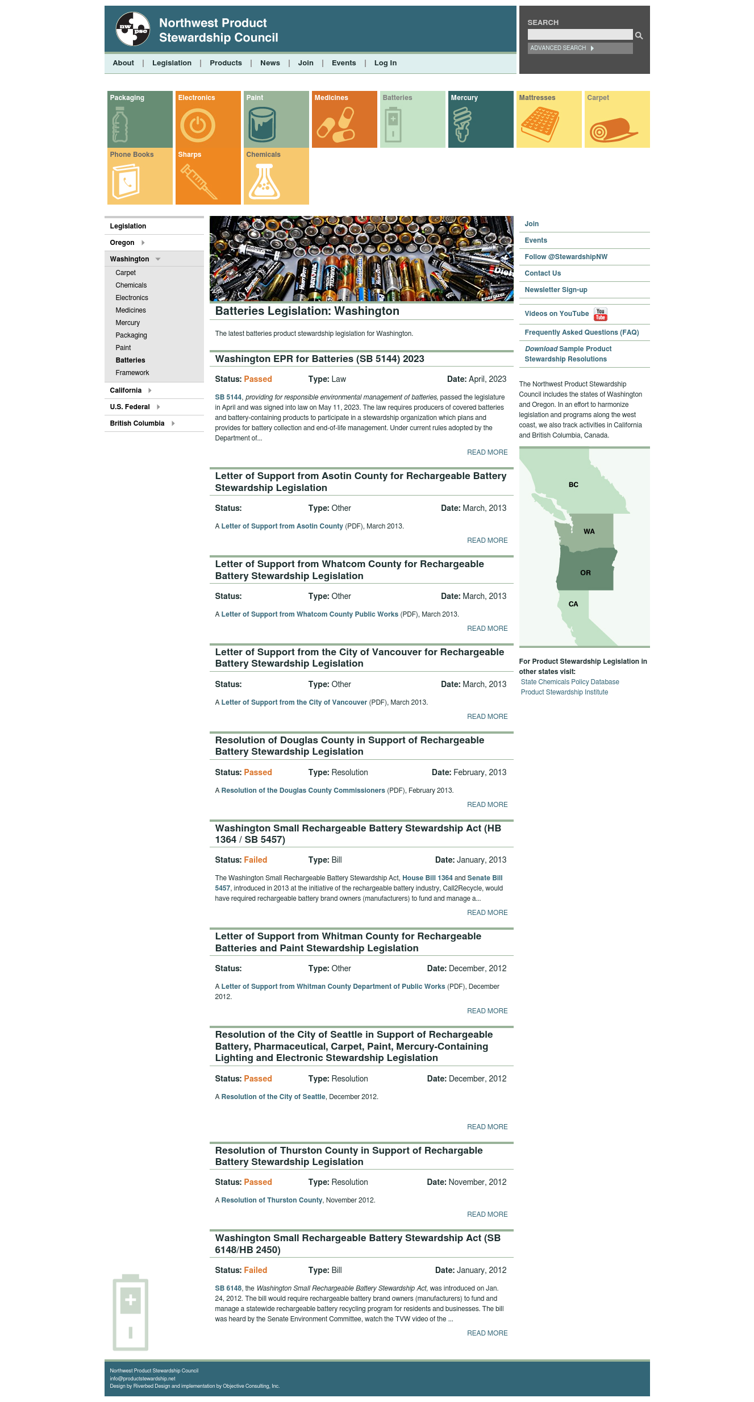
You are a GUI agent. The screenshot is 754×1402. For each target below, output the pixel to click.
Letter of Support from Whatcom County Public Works (310, 614)
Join (306, 63)
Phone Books (132, 154)
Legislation (171, 63)
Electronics (196, 97)
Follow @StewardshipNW (566, 256)
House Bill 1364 (427, 878)
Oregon (122, 242)
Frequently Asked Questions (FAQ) (582, 332)
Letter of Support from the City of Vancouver (295, 702)
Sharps (190, 154)
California (126, 390)
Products (226, 63)
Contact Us (543, 273)
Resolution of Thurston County (272, 1200)
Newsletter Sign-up (556, 289)
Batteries (398, 97)
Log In (385, 63)
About (123, 63)
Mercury (464, 97)
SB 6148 (228, 1288)
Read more (487, 452)
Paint (255, 97)
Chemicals (264, 154)
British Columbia (137, 423)
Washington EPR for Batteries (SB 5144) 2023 (319, 359)
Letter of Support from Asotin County (282, 526)
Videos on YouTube (566, 313)
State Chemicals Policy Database (570, 682)
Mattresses (537, 97)
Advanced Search (558, 48)
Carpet (599, 97)
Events (344, 63)
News (270, 63)
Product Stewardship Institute (564, 692)
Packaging (127, 97)
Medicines (331, 97)
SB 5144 (228, 397)
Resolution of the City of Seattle (274, 1096)
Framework (132, 372)
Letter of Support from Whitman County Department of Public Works (333, 986)
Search (543, 23)
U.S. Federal (130, 406)
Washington (129, 259)
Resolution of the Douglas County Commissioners (303, 790)
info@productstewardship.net (143, 1379)
